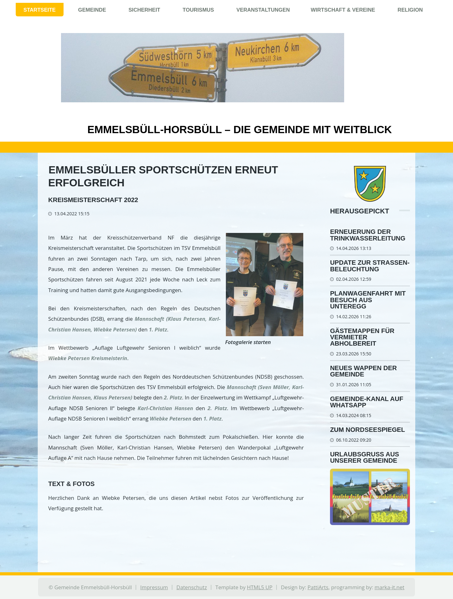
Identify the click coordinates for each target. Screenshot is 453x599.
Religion (410, 10)
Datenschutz (191, 587)
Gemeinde (92, 10)
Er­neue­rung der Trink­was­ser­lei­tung (367, 234)
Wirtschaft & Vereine (343, 10)
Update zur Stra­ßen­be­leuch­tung (370, 265)
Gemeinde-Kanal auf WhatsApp (366, 402)
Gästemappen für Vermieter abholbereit (362, 337)
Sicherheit (144, 10)
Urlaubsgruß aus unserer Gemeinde (364, 457)
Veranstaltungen (263, 10)
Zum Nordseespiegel (367, 429)
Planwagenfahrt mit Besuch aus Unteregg (368, 300)
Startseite (40, 10)
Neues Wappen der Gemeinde (363, 371)
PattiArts (317, 587)
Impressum (154, 587)
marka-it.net (390, 587)
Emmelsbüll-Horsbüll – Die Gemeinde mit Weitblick (226, 129)
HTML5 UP (259, 587)
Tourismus (198, 10)
